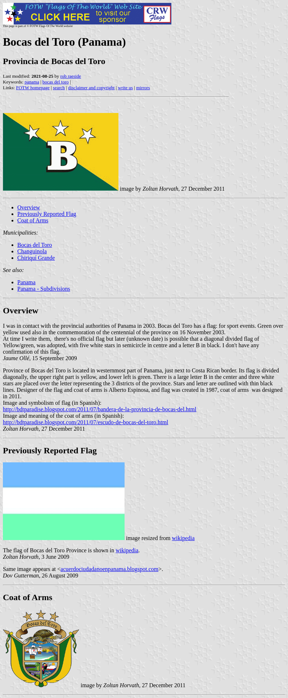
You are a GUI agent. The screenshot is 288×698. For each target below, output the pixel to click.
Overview (28, 207)
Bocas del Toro (34, 245)
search (59, 87)
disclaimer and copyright (91, 87)
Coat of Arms (32, 220)
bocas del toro (55, 82)
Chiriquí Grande (36, 258)
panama (31, 82)
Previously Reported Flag (46, 214)
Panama (26, 282)
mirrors (143, 87)
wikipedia (183, 538)
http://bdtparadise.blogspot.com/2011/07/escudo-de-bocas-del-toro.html (85, 422)
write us (125, 87)
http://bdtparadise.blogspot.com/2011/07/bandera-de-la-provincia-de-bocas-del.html (99, 409)
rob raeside (70, 76)
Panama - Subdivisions (43, 289)
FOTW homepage (32, 87)
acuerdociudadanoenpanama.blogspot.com (109, 569)
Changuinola (32, 251)
